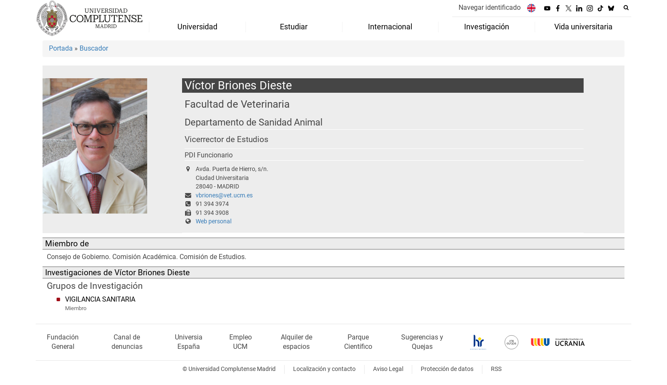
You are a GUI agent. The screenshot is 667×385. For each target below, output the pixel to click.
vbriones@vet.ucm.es (224, 195)
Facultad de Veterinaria (237, 104)
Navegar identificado (490, 7)
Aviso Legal (388, 369)
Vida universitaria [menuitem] (583, 27)
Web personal (213, 221)
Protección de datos (447, 369)
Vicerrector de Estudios (226, 139)
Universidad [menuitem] (197, 27)
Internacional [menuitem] (390, 27)
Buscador (94, 48)
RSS (496, 369)
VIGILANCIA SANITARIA (100, 299)
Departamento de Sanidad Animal (253, 122)
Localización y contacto (324, 369)
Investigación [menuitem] (486, 27)
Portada (61, 48)
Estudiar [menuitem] (294, 27)
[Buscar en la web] (626, 7)
